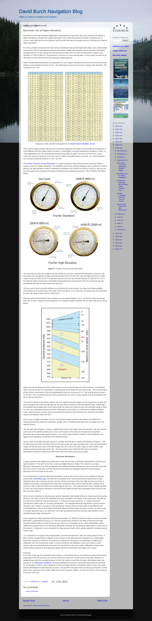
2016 (117, 236)
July (119, 217)
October (120, 157)
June (119, 220)
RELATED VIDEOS (120, 55)
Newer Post (29, 600)
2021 (117, 139)
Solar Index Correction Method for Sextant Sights (121, 167)
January (120, 229)
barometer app (40, 479)
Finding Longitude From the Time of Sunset (121, 197)
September (121, 160)
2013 (117, 246)
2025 (117, 126)
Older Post (102, 600)
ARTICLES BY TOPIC (121, 46)
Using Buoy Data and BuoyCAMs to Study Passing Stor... (122, 185)
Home (66, 600)
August (120, 214)
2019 (117, 145)
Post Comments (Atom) (41, 606)
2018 (117, 148)
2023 (117, 132)
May (119, 223)
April (119, 226)
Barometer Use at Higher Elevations (122, 175)
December (121, 151)
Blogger (88, 615)
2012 (117, 249)
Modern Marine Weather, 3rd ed (82, 144)
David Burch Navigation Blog (51, 11)
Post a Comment (32, 591)
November (121, 154)
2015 (117, 240)
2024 (117, 129)
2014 (117, 243)
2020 (117, 142)
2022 (117, 135)
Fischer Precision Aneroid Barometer (41, 163)
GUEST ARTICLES (120, 51)
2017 (117, 233)
